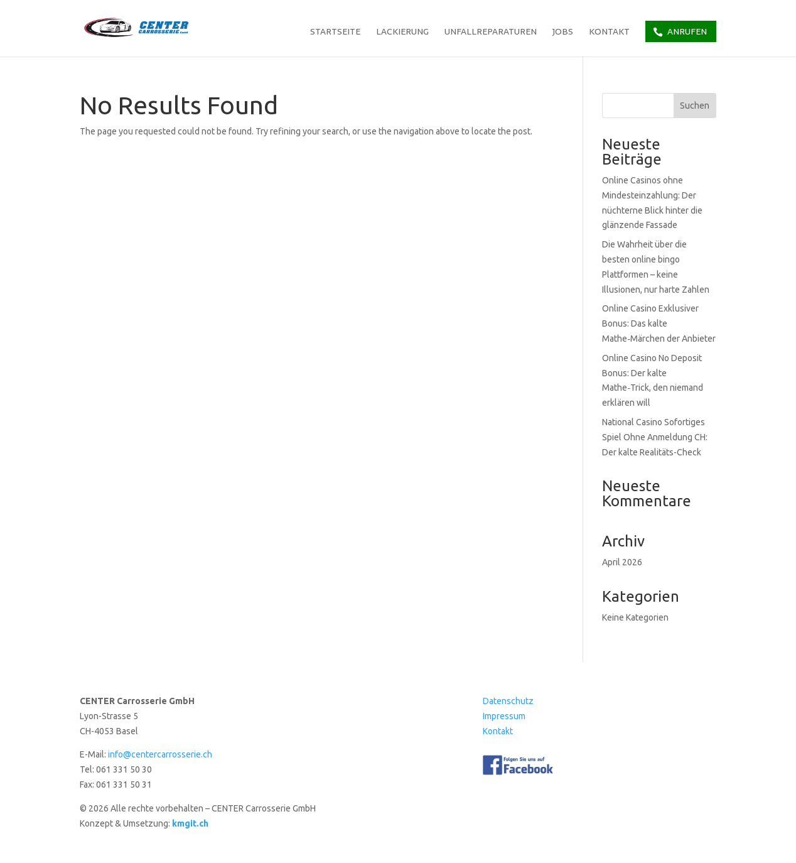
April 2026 (622, 562)
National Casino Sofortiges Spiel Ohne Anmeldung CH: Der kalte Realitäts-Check (654, 437)
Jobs (562, 32)
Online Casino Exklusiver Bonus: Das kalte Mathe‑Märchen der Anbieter (659, 323)
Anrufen (687, 31)
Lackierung (402, 32)
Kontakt (609, 32)
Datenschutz (508, 701)
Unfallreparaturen (490, 32)
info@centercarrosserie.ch (160, 754)
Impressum (504, 716)
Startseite (335, 32)
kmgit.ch (190, 823)
